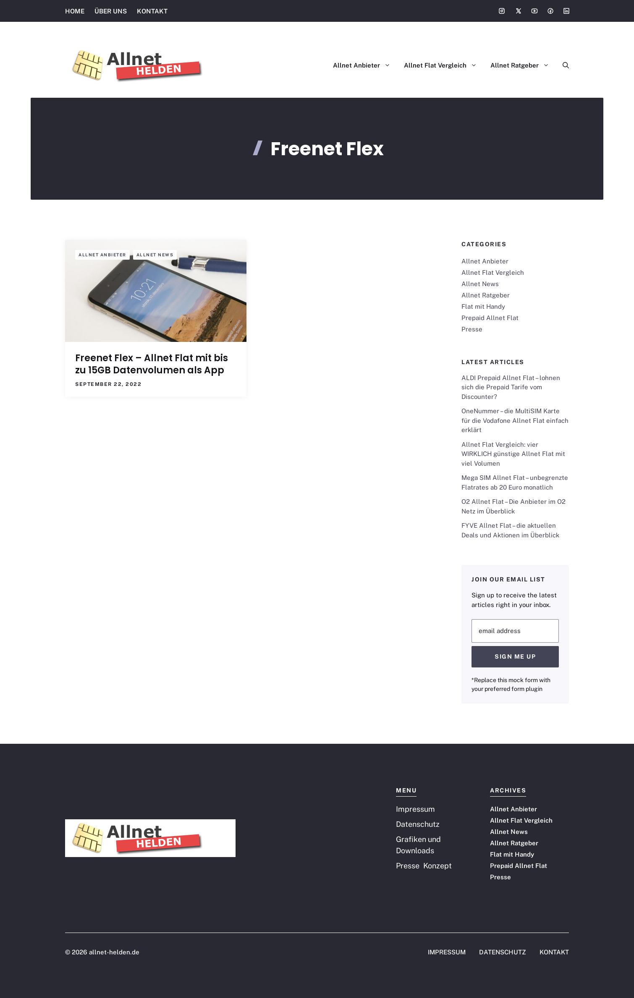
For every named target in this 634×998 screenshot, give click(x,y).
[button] (562, 65)
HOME (74, 11)
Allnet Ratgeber (523, 65)
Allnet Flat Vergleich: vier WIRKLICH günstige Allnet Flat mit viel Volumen (513, 454)
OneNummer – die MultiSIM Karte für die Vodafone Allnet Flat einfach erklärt (515, 420)
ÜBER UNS (110, 11)
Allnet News (155, 254)
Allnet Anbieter (365, 65)
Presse (471, 329)
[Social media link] (501, 11)
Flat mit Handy (483, 306)
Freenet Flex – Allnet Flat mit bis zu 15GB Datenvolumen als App (151, 364)
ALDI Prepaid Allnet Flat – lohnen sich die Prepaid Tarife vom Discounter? (510, 387)
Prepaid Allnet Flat (490, 317)
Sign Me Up (515, 656)
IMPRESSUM (447, 952)
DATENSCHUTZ (502, 952)
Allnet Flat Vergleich (444, 65)
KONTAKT (152, 11)
